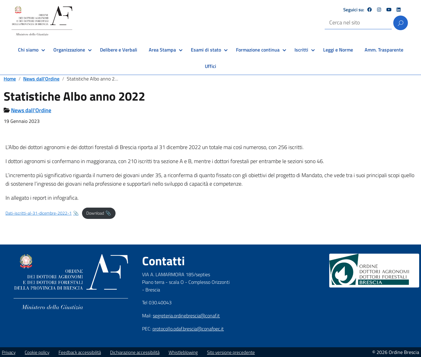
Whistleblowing (183, 352)
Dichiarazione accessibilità (134, 352)
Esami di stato (206, 49)
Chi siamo (28, 49)
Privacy (9, 352)
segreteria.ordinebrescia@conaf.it (186, 315)
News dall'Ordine (41, 78)
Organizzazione (69, 49)
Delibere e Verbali (118, 49)
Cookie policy (37, 352)
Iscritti (301, 49)
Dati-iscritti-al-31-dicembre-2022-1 (38, 213)
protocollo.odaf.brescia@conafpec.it (188, 328)
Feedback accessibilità (80, 352)
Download (95, 213)
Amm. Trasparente (384, 49)
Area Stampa (162, 49)
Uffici (210, 66)
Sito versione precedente (231, 352)
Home (10, 78)
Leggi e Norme (338, 49)
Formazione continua (258, 49)
